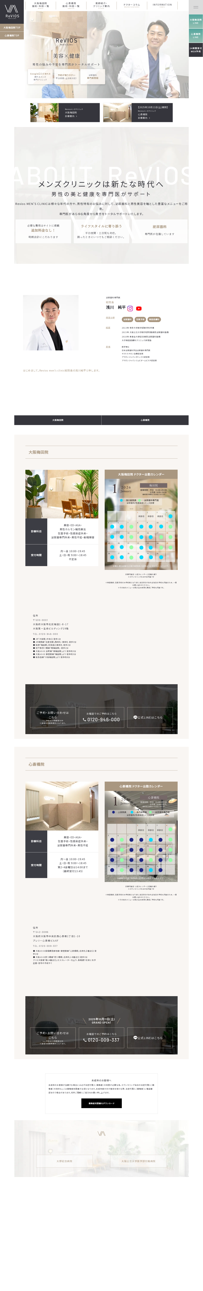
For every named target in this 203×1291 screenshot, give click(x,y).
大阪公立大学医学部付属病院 (138, 1161)
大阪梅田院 (57, 420)
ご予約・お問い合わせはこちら (53, 718)
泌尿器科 (127, 319)
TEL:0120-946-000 (45, 634)
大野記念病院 (64, 1161)
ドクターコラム (132, 5)
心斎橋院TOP (12, 35)
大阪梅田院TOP (11, 27)
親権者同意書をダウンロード (102, 1103)
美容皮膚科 (154, 319)
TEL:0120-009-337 (45, 946)
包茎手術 (140, 319)
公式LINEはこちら (150, 717)
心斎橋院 (145, 420)
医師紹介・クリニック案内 (101, 5)
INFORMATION (162, 5)
